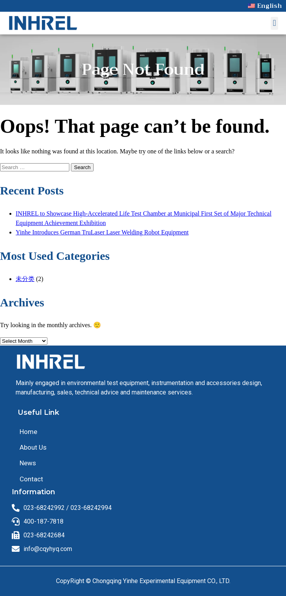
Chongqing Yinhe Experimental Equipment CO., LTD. (161, 581)
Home (28, 432)
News (28, 463)
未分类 (25, 278)
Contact (31, 479)
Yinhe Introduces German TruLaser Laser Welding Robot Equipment (102, 232)
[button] (274, 23)
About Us (33, 447)
